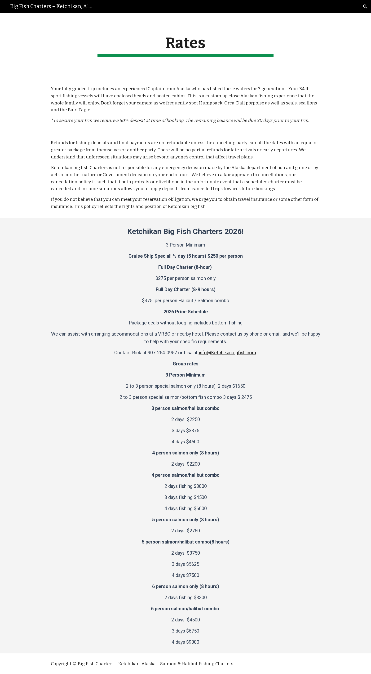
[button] (365, 6)
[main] (185, 45)
